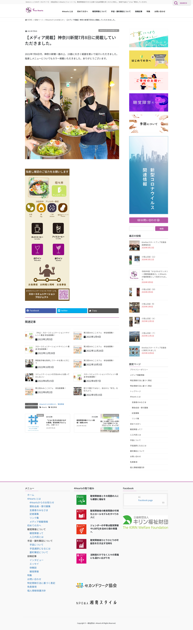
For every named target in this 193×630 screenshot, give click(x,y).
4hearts (44, 407)
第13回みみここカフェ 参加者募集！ (99, 360)
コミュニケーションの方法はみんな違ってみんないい (52, 375)
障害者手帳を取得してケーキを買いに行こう (52, 361)
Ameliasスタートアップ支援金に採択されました (154, 349)
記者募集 (135, 413)
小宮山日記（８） (149, 318)
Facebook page (145, 500)
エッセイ (34, 563)
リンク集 (135, 418)
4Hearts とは (135, 396)
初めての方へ (135, 424)
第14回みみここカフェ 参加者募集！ (99, 346)
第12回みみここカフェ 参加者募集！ (50, 388)
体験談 (33, 567)
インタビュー (37, 560)
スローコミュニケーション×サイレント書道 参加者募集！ (52, 347)
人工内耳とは (135, 434)
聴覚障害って (36, 533)
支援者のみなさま (139, 402)
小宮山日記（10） (149, 289)
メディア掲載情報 (137, 375)
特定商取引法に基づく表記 (141, 380)
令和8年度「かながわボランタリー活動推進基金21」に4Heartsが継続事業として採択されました (155, 275)
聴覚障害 (61, 404)
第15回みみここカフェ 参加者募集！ (99, 332)
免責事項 (133, 462)
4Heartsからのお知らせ (108, 30)
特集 (29, 575)
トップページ (135, 391)
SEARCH (183, 3)
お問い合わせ (135, 456)
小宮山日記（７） (149, 333)
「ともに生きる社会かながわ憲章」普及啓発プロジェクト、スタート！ (56, 422)
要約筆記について (137, 451)
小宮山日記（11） (149, 256)
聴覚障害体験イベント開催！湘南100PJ (86, 421)
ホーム (30, 494)
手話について (135, 440)
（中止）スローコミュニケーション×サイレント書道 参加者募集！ (52, 333)
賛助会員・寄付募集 (140, 407)
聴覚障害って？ (136, 429)
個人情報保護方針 (137, 467)
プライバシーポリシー (139, 369)
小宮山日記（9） (148, 304)
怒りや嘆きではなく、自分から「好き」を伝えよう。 (101, 389)
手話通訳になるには (138, 445)
